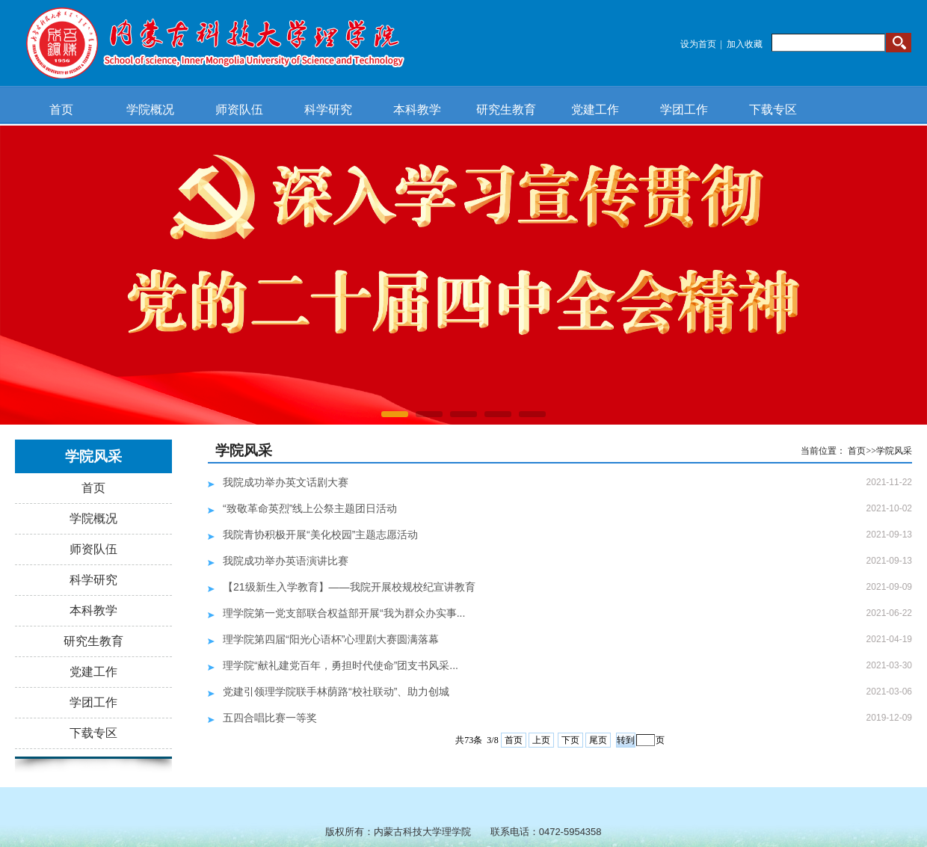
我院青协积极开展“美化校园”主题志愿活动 (320, 534)
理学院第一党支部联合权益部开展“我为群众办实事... (344, 613)
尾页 (598, 740)
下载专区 (773, 109)
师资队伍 (239, 109)
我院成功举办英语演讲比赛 (285, 561)
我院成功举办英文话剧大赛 (285, 482)
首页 (61, 109)
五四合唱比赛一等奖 (270, 718)
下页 (570, 740)
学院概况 (150, 109)
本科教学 (417, 109)
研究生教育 (506, 109)
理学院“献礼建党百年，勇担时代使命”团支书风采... (340, 665)
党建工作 (595, 109)
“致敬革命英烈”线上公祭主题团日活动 (310, 508)
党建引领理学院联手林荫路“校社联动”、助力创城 (336, 691)
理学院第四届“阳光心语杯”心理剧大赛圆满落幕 (331, 639)
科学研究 (328, 109)
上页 (541, 740)
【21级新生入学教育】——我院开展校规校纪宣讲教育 (349, 587)
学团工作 (684, 109)
